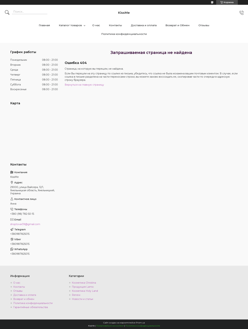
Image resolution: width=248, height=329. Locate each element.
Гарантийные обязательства (30, 307)
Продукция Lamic (83, 286)
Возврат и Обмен (177, 25)
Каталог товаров (70, 25)
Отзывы (203, 25)
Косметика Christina (84, 282)
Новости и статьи (82, 299)
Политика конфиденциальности (124, 34)
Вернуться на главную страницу (84, 84)
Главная (44, 25)
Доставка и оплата (144, 25)
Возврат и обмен (23, 299)
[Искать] (7, 13)
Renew (76, 295)
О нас (96, 25)
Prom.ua (140, 322)
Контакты (115, 25)
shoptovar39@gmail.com (25, 224)
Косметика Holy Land (85, 290)
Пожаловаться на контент (110, 325)
